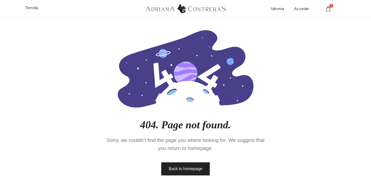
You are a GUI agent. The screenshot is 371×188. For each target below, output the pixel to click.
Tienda (31, 7)
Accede (301, 8)
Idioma (277, 8)
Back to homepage (185, 169)
